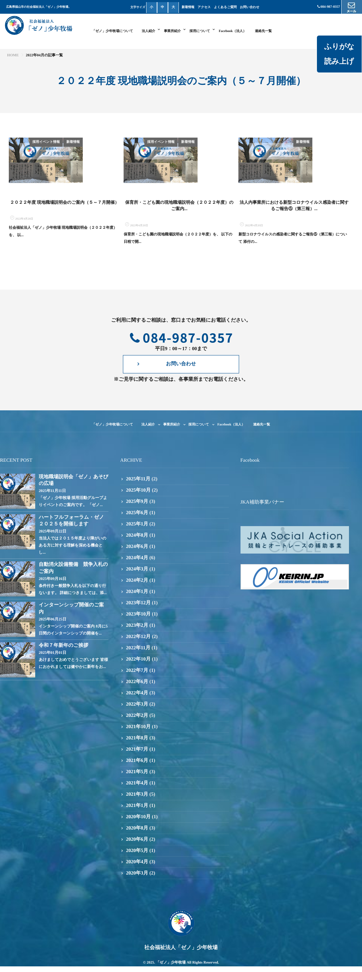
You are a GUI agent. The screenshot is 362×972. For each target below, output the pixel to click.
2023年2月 (137, 648)
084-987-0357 (328, 7)
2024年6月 (137, 569)
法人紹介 (148, 31)
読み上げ (339, 61)
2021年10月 (138, 749)
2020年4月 (137, 885)
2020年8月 (137, 851)
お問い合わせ (249, 7)
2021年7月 (137, 772)
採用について (199, 31)
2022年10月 (138, 682)
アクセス (204, 7)
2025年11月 (138, 502)
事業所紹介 (172, 31)
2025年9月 (137, 524)
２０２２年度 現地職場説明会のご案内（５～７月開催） (64, 225)
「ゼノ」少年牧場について (112, 31)
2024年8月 (137, 558)
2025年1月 (137, 547)
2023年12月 (138, 626)
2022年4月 (137, 716)
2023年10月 (138, 637)
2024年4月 (137, 580)
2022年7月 (137, 693)
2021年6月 (137, 783)
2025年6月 (137, 535)
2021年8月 (137, 761)
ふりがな (339, 46)
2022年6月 (137, 704)
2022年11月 (138, 671)
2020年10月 (138, 839)
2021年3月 (137, 817)
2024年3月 (137, 592)
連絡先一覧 (263, 31)
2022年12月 (138, 659)
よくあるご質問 (225, 7)
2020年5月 (137, 873)
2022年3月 (137, 727)
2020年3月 (137, 896)
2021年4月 (137, 806)
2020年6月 (137, 862)
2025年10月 (138, 513)
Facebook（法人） (232, 31)
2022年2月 (137, 738)
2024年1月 (137, 614)
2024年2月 (137, 603)
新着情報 (188, 7)
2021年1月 (137, 828)
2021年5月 (137, 794)
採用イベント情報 (83, 142)
